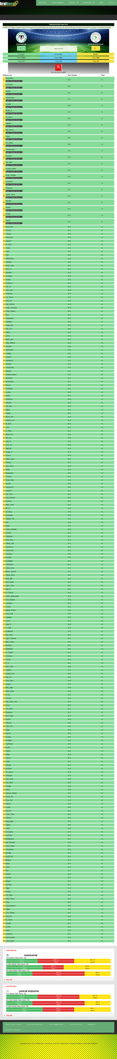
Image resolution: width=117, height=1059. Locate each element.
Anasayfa (42, 3)
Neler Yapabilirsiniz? (56, 1025)
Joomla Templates (92, 1044)
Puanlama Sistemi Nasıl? (35, 1025)
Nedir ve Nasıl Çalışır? (13, 1025)
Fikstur (72, 3)
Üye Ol (111, 3)
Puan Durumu (57, 3)
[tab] (58, 951)
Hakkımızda (91, 1025)
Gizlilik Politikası (75, 1025)
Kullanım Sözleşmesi (12, 1031)
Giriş (101, 3)
